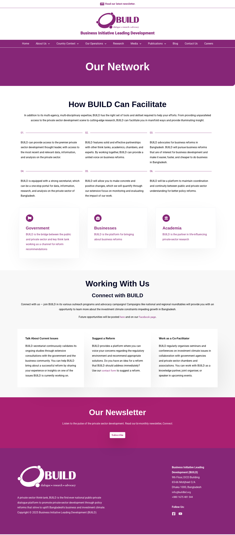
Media (136, 44)
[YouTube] (181, 514)
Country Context (67, 44)
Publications (157, 44)
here (121, 317)
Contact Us (191, 44)
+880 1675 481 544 (183, 497)
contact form (109, 370)
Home (25, 44)
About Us (43, 44)
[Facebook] (174, 514)
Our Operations (95, 44)
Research (118, 44)
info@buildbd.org (182, 492)
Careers (208, 44)
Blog (175, 44)
